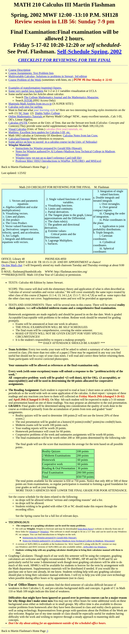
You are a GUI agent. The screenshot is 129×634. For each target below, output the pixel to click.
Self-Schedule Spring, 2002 (89, 51)
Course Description (19, 69)
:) (47, 166)
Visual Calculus (17, 129)
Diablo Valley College (47, 113)
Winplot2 (44, 531)
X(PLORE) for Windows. (95, 546)
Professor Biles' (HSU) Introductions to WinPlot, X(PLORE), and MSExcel (58, 160)
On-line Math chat (11, 265)
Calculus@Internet (19, 138)
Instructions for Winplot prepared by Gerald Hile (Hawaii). (49, 148)
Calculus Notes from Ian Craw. (80, 135)
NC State (24, 113)
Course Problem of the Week (24, 79)
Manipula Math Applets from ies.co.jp (30, 103)
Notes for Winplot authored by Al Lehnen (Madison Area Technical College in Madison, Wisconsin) (69, 540)
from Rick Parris (85, 528)
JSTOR (28, 100)
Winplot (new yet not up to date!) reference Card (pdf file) (48, 157)
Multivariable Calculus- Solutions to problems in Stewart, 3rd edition (47, 76)
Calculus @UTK (18, 122)
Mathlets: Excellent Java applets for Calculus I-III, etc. (39, 132)
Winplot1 (33, 531)
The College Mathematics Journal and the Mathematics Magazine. (61, 97)
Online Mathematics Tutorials (25, 116)
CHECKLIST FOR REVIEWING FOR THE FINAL (64, 60)
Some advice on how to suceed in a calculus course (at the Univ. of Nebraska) (52, 141)
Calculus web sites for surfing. (25, 106)
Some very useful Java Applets (25, 90)
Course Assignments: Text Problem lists (31, 73)
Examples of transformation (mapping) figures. (35, 87)
